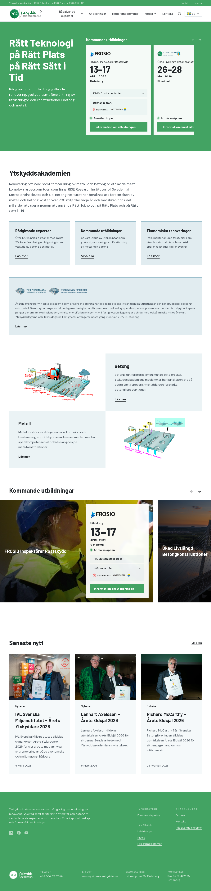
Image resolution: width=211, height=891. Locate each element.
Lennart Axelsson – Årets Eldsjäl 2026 (100, 717)
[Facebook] (19, 833)
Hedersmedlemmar (125, 14)
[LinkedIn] (11, 833)
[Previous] (193, 40)
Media (150, 14)
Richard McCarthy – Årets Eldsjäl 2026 (166, 717)
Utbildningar (97, 14)
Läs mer (21, 256)
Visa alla (87, 256)
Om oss (40, 14)
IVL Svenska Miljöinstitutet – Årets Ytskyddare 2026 (37, 720)
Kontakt (185, 3)
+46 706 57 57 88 (51, 876)
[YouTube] (26, 833)
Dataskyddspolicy (148, 815)
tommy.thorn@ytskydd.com (100, 876)
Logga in (197, 3)
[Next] (200, 40)
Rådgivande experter (71, 14)
